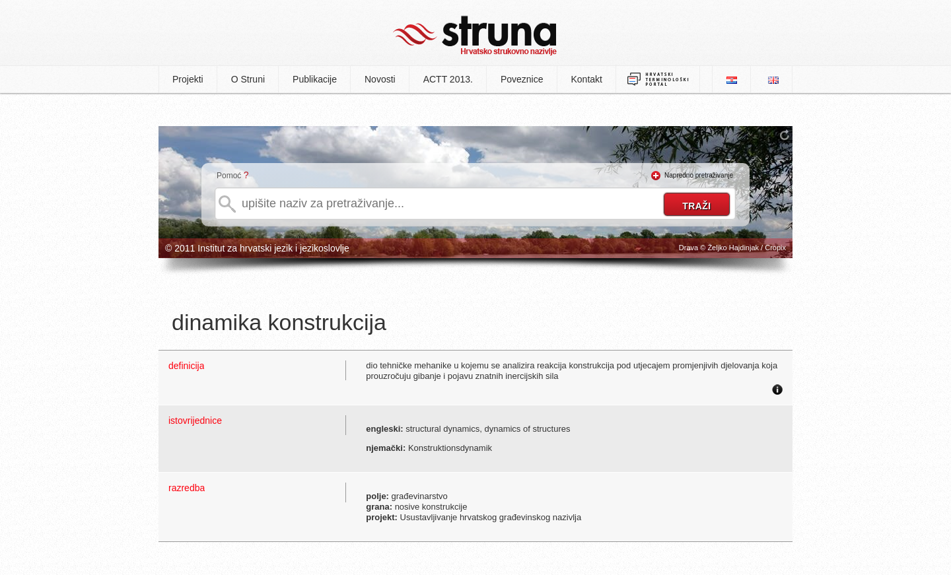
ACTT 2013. (448, 79)
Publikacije (315, 79)
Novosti (380, 79)
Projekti (187, 79)
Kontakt (586, 79)
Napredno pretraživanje (698, 175)
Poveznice (522, 79)
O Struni (248, 79)
